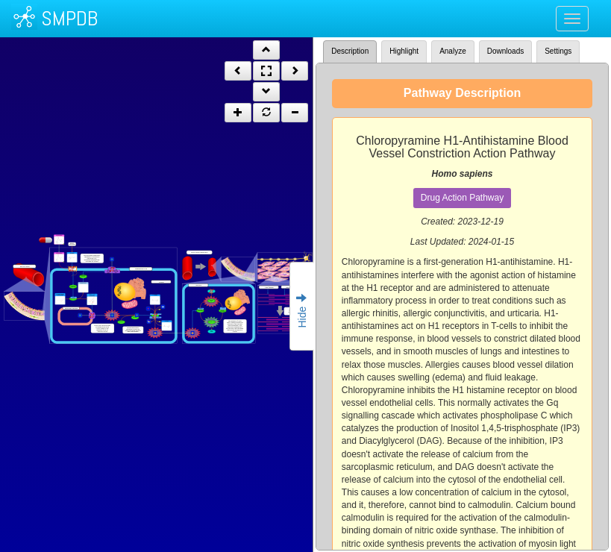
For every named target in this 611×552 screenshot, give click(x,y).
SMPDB (69, 18)
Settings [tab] (558, 51)
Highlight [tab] (404, 51)
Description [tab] (350, 51)
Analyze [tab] (452, 51)
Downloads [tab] (505, 51)
